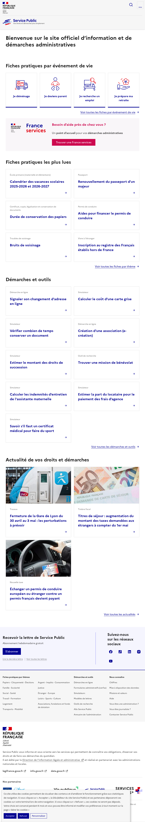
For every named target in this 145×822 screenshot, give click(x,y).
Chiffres (113, 682)
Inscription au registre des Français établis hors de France (106, 247)
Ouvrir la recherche (131, 4)
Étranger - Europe (46, 693)
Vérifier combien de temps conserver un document (31, 333)
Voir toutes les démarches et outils (113, 447)
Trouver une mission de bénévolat (105, 362)
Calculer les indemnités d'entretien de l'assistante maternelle (38, 397)
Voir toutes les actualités (119, 614)
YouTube (110, 661)
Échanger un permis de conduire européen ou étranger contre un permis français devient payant (36, 594)
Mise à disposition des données (124, 687)
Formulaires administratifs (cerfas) (90, 687)
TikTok (120, 651)
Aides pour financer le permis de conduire (104, 216)
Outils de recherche (83, 703)
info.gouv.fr (38, 771)
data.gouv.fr (59, 771)
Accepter (10, 815)
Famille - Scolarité (11, 687)
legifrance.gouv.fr (14, 771)
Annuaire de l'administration (87, 714)
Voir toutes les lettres (36, 659)
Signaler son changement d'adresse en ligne (38, 301)
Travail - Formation (12, 698)
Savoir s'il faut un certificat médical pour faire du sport (32, 428)
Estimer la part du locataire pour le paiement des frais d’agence (106, 397)
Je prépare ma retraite (123, 98)
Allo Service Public (83, 709)
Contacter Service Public (121, 714)
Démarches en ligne (83, 682)
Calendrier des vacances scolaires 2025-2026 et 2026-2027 (37, 184)
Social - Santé (9, 693)
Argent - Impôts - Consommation (54, 682)
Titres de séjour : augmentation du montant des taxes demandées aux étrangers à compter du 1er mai (106, 520)
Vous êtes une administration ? (124, 703)
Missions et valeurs (118, 693)
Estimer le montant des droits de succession (36, 365)
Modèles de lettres (83, 698)
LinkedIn (129, 651)
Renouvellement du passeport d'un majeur (106, 184)
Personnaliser (38, 815)
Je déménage (21, 96)
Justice (41, 687)
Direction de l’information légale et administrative (53, 760)
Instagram (138, 651)
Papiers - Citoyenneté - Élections (18, 682)
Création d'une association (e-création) (102, 333)
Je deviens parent (55, 96)
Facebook (110, 651)
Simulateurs (79, 693)
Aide (111, 698)
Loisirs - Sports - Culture (49, 698)
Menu (140, 7)
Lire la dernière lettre (13, 659)
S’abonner (11, 651)
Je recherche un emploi (89, 98)
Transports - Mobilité (13, 709)
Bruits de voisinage (25, 245)
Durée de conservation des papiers (38, 216)
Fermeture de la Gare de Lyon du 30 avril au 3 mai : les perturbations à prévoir (38, 520)
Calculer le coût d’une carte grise (105, 299)
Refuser (23, 815)
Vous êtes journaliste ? (120, 709)
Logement (7, 703)
